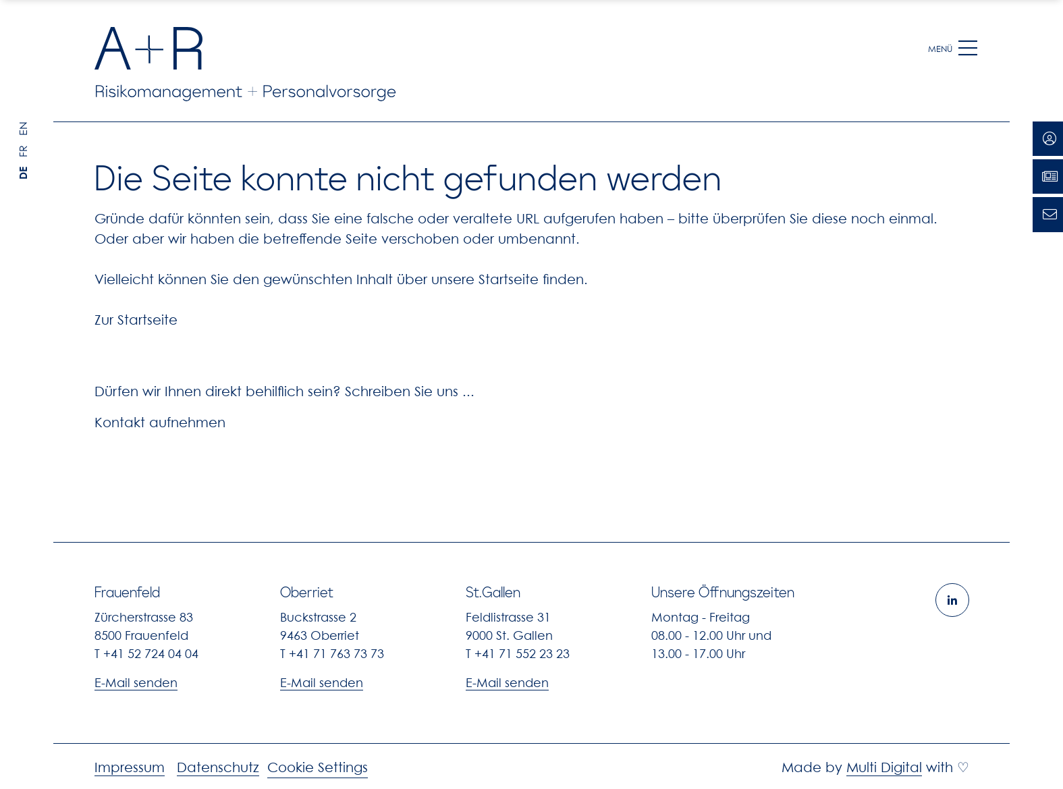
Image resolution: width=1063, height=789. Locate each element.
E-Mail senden (136, 683)
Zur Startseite (136, 320)
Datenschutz (218, 767)
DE (23, 173)
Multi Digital (884, 767)
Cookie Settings (317, 767)
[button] (967, 48)
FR (23, 151)
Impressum (129, 767)
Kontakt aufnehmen (159, 422)
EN (23, 128)
